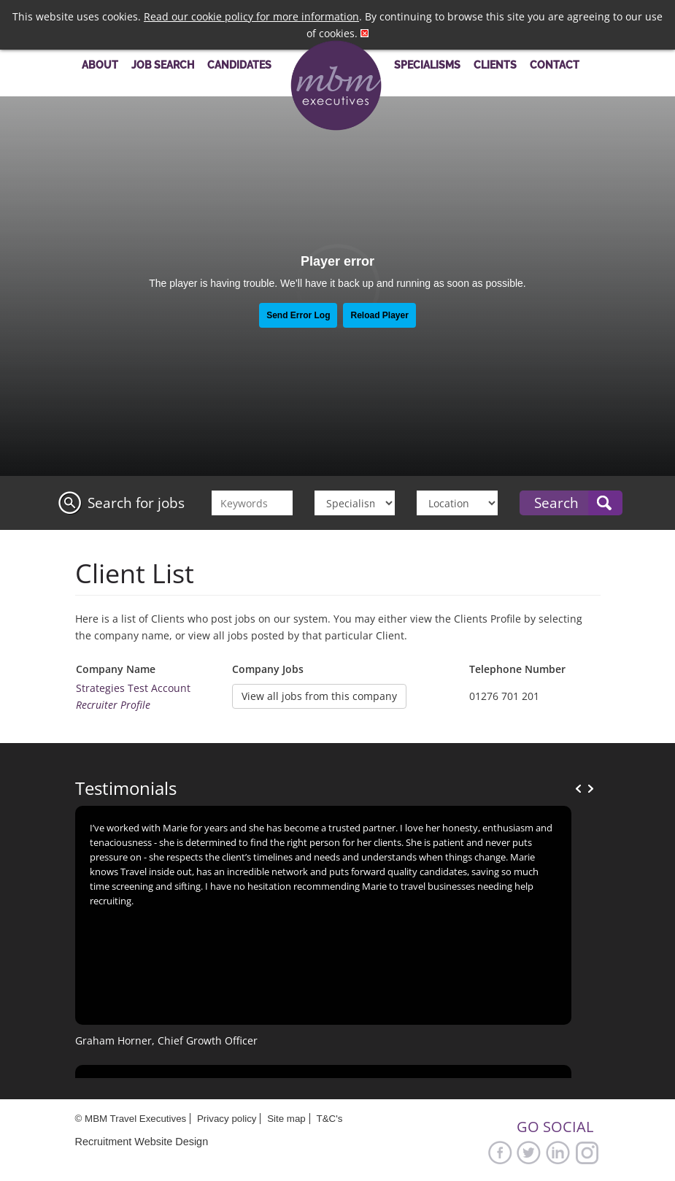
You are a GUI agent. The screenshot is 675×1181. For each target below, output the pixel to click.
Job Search (162, 64)
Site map (286, 1118)
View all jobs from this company (319, 696)
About (100, 64)
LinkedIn (558, 1152)
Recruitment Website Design (142, 1141)
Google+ (587, 1152)
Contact (554, 64)
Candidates (239, 64)
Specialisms (427, 64)
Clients (495, 64)
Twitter (529, 1152)
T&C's (329, 1118)
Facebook (500, 1152)
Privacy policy (226, 1118)
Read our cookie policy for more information (251, 16)
